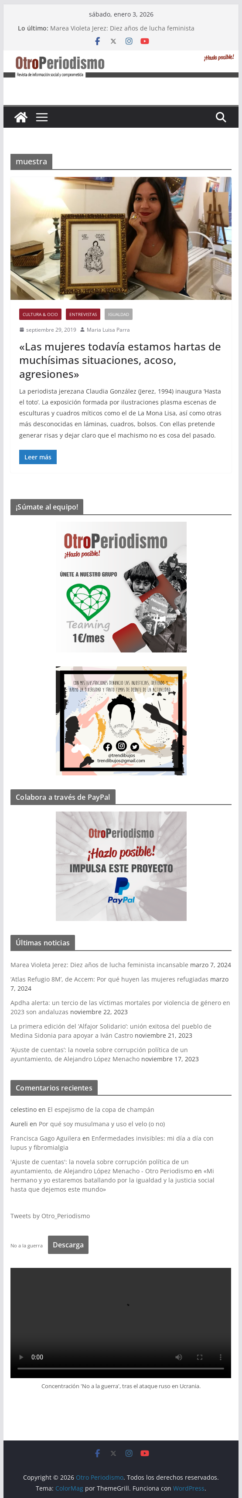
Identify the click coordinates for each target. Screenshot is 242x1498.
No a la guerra (26, 1245)
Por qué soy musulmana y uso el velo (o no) (102, 1124)
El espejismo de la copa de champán (101, 1109)
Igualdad (118, 314)
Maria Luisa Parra (108, 329)
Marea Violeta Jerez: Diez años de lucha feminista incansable (99, 965)
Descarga (68, 1245)
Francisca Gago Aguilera (45, 1138)
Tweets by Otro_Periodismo (50, 1216)
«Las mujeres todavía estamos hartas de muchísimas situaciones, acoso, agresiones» (120, 359)
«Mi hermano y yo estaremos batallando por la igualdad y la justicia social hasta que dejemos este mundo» (112, 1180)
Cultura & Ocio (40, 314)
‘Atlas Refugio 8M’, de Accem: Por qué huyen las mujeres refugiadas (109, 979)
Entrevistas (83, 314)
